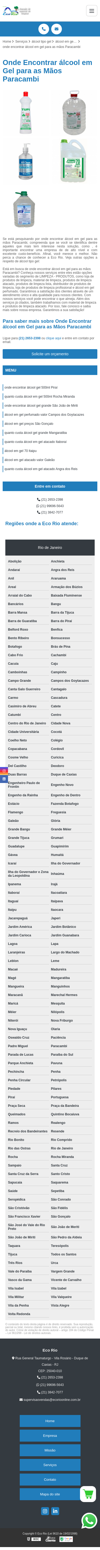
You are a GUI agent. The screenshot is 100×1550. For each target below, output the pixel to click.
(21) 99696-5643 (50, 506)
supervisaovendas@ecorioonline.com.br (50, 1400)
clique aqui (53, 338)
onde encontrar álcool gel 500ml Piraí (31, 387)
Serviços (50, 1465)
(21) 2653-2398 (30, 338)
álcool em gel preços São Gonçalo (29, 424)
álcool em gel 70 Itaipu (21, 451)
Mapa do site (50, 1494)
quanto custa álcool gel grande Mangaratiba (36, 433)
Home (50, 1421)
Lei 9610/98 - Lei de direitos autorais (29, 1333)
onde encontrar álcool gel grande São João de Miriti (41, 405)
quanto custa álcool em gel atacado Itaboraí (36, 442)
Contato (50, 1480)
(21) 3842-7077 (50, 512)
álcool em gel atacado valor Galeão (30, 460)
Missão (50, 1450)
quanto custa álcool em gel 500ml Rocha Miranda (40, 396)
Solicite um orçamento (50, 354)
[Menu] (91, 10)
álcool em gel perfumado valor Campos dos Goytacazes (44, 415)
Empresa (50, 1436)
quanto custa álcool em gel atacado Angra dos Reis (41, 469)
